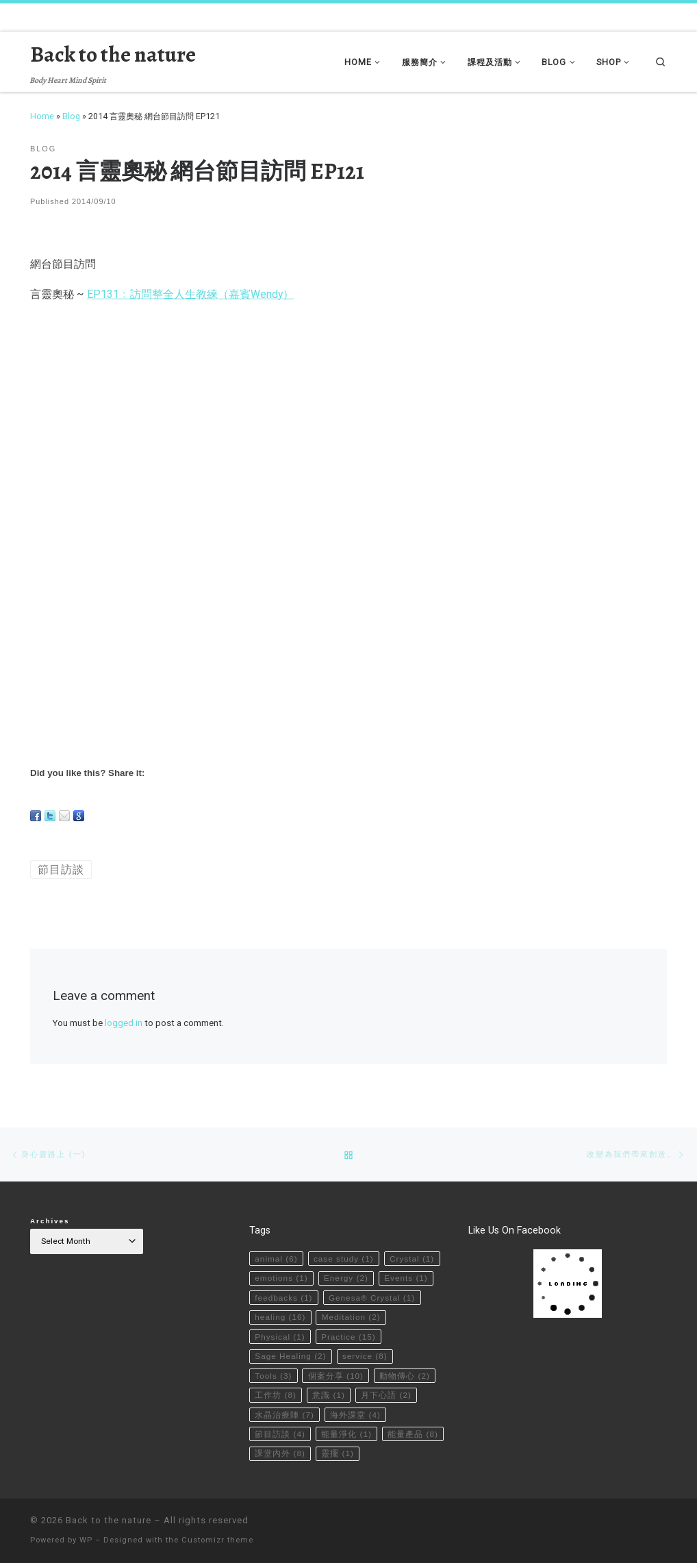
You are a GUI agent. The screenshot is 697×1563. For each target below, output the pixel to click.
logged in (123, 1023)
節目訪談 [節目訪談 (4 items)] (280, 1433)
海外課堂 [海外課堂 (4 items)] (356, 1414)
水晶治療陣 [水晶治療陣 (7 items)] (284, 1414)
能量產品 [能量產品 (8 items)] (413, 1433)
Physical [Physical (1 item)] (280, 1335)
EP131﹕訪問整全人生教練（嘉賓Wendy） (190, 294)
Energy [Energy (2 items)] (346, 1277)
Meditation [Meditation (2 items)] (351, 1316)
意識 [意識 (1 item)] (329, 1394)
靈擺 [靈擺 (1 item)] (338, 1453)
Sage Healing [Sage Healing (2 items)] (291, 1355)
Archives (50, 1220)
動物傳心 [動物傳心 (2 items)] (405, 1374)
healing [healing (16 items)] (280, 1316)
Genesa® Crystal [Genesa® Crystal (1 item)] (372, 1296)
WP (85, 1540)
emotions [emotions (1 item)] (281, 1277)
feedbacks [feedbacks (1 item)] (283, 1296)
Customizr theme (217, 1540)
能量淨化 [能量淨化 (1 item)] (347, 1433)
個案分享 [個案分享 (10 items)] (336, 1374)
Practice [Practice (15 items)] (348, 1335)
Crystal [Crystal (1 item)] (412, 1257)
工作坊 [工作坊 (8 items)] (275, 1394)
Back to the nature (108, 1520)
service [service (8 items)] (365, 1355)
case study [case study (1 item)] (344, 1257)
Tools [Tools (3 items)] (273, 1374)
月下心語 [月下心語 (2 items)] (387, 1394)
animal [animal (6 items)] (276, 1257)
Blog (71, 116)
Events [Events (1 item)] (407, 1277)
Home (42, 116)
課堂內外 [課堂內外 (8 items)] (280, 1453)
